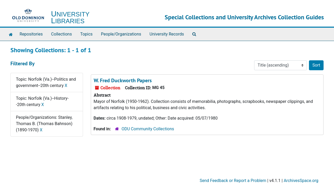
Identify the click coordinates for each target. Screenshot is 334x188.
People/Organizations (121, 34)
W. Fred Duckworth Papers (123, 80)
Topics (86, 34)
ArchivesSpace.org (301, 180)
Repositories (31, 34)
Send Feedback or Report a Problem (233, 180)
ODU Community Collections (148, 128)
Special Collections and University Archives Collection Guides (244, 17)
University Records (167, 34)
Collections (61, 34)
